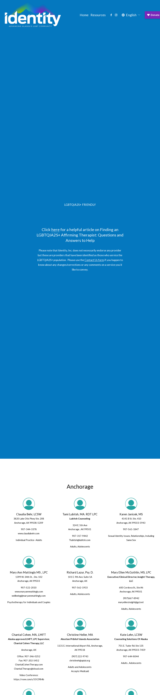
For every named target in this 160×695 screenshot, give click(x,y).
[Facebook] (111, 15)
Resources (98, 15)
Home (84, 15)
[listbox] (131, 15)
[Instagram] (116, 15)
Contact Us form (94, 260)
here (55, 229)
